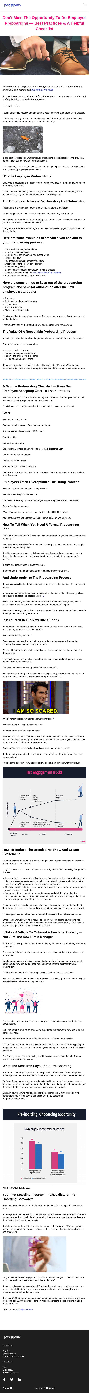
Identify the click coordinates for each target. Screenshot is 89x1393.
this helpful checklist (42, 89)
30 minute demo (25, 1310)
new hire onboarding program (47, 273)
